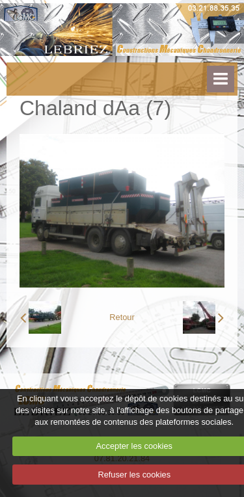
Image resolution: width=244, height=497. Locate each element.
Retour (121, 317)
